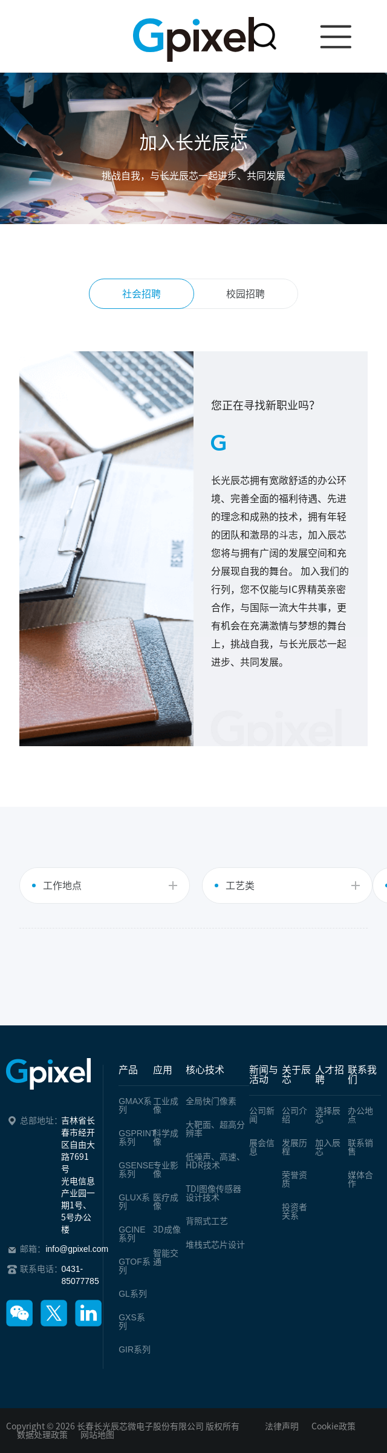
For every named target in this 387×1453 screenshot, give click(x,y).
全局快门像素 (211, 1101)
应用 (162, 1069)
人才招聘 (329, 1074)
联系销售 (360, 1147)
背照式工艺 (207, 1221)
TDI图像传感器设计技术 (213, 1193)
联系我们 (362, 1074)
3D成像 (167, 1229)
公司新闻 (262, 1115)
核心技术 (205, 1069)
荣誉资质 (294, 1179)
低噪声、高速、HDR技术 (215, 1161)
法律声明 (282, 1426)
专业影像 (165, 1169)
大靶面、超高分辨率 (215, 1128)
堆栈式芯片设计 (215, 1244)
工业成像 (165, 1105)
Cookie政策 (333, 1426)
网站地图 (97, 1435)
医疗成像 (165, 1201)
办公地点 (360, 1115)
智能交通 (165, 1257)
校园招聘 (246, 293)
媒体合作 (360, 1179)
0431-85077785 (80, 1275)
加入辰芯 (327, 1147)
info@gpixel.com (76, 1249)
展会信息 (262, 1147)
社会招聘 (141, 293)
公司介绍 (294, 1115)
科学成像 (165, 1137)
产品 (128, 1069)
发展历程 (294, 1147)
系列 (135, 1105)
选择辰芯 (327, 1115)
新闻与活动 (263, 1074)
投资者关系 (294, 1211)
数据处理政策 (42, 1435)
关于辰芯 (296, 1074)
